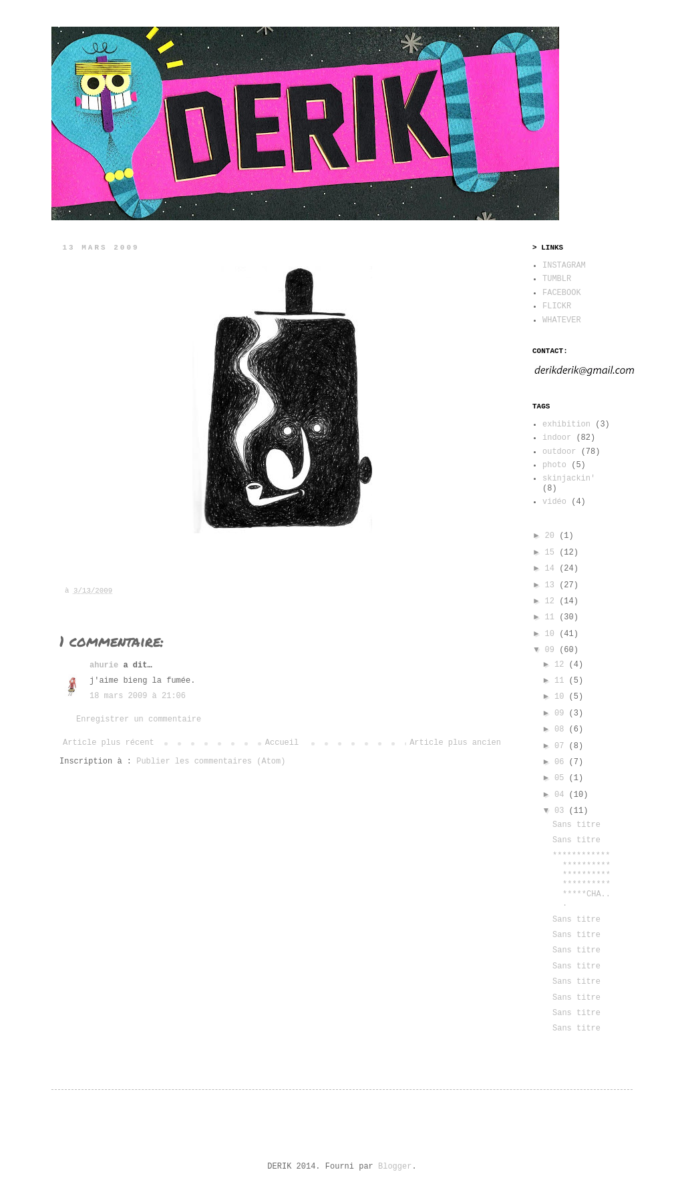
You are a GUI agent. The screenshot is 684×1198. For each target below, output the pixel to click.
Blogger (394, 1166)
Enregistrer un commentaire (138, 719)
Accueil (282, 742)
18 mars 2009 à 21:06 (138, 696)
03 (561, 811)
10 (552, 634)
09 (552, 650)
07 (561, 746)
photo (554, 465)
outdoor (559, 452)
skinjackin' (568, 478)
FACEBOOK (561, 293)
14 (552, 568)
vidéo (554, 502)
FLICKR (556, 306)
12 (552, 601)
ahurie (104, 665)
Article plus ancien (455, 742)
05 (561, 778)
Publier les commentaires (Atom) (210, 761)
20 (552, 536)
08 (561, 729)
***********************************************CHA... (581, 879)
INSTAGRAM (564, 265)
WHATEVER (561, 320)
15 (552, 552)
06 (561, 762)
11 (552, 617)
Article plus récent (108, 742)
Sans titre (576, 825)
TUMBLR (556, 279)
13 (552, 585)
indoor (556, 437)
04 (561, 795)
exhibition (566, 424)
